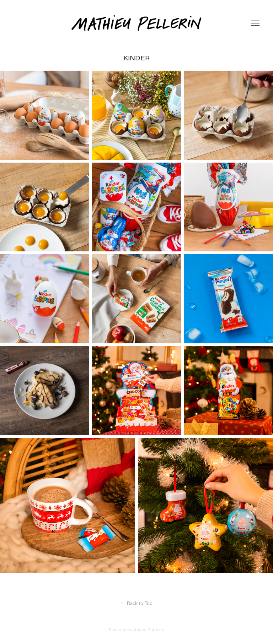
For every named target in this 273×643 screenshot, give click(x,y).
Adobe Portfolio (148, 629)
